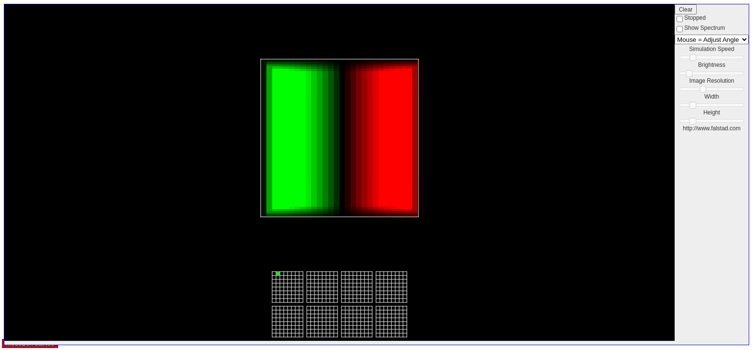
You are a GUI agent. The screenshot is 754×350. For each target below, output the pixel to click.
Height (712, 112)
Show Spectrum (704, 28)
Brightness (712, 65)
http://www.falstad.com (712, 128)
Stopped (695, 17)
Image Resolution (711, 80)
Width (711, 96)
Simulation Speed (711, 49)
